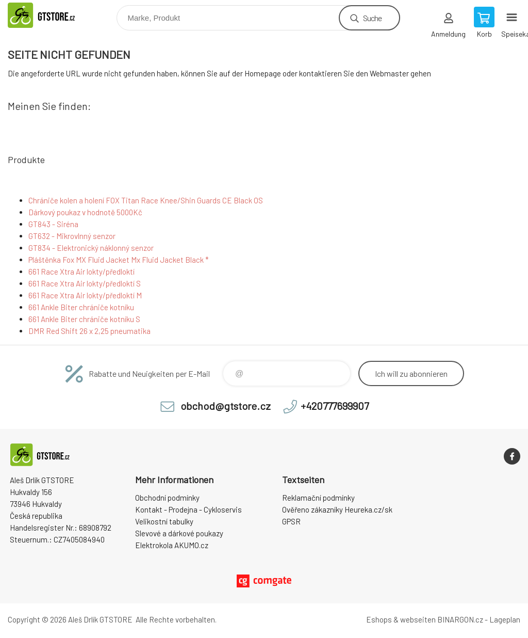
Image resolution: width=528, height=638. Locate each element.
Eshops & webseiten (401, 619)
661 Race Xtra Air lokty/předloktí (81, 271)
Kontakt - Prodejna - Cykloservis (188, 509)
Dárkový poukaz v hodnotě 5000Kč (85, 212)
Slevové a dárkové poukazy (179, 533)
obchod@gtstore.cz (225, 406)
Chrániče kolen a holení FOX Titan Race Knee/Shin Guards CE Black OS (145, 200)
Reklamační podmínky (318, 497)
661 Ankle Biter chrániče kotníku (81, 307)
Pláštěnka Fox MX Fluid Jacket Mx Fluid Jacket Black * (118, 259)
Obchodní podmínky (167, 497)
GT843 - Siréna (53, 224)
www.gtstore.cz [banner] (53, 15)
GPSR (291, 521)
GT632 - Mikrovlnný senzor (72, 236)
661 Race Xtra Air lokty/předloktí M (85, 295)
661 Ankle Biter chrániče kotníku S (84, 319)
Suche (372, 18)
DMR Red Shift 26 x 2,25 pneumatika (89, 331)
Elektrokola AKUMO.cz (171, 545)
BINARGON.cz (460, 619)
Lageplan (504, 619)
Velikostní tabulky (164, 521)
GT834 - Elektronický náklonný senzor (91, 247)
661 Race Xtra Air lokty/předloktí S (84, 283)
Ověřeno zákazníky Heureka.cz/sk (337, 509)
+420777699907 (335, 406)
